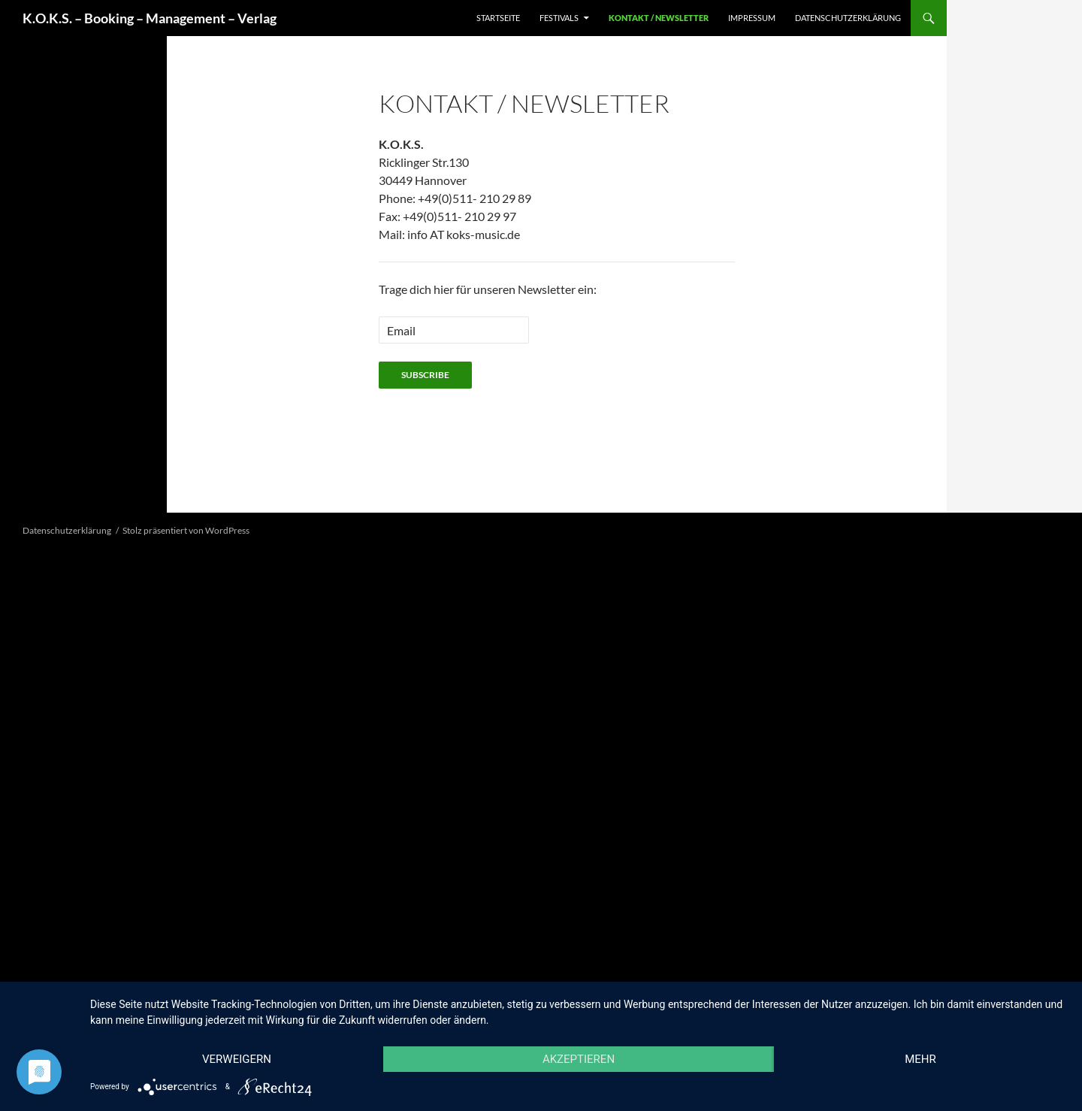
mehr (920, 1059)
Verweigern (236, 1059)
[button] (17, 496)
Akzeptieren (579, 1059)
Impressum (751, 18)
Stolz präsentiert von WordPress (185, 530)
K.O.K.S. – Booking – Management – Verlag (150, 18)
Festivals (559, 18)
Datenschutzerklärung (848, 18)
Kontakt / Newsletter (659, 18)
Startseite (498, 18)
